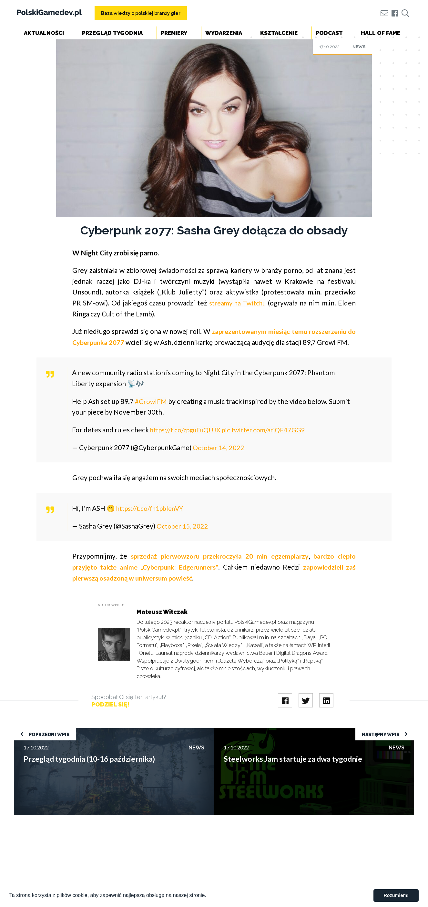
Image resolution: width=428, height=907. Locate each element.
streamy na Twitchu (237, 303)
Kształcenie (279, 33)
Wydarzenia (223, 33)
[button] (208, 896)
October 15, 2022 (183, 536)
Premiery (174, 33)
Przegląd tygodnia (112, 33)
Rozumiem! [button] (396, 895)
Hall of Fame (380, 33)
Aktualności (44, 33)
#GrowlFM (151, 412)
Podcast (329, 33)
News (358, 46)
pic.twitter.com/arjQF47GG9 (271, 440)
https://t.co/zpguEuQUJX (188, 440)
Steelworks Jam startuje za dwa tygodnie (259, 742)
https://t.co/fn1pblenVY (153, 519)
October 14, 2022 (219, 458)
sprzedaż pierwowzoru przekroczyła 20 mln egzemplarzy (219, 566)
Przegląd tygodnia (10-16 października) (58, 742)
